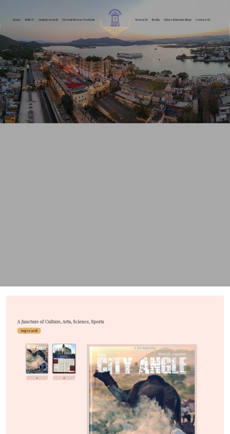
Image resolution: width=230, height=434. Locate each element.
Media (156, 19)
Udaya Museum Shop (177, 19)
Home (17, 19)
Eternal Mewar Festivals (78, 19)
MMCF (29, 19)
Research (141, 19)
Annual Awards (48, 19)
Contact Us (202, 19)
